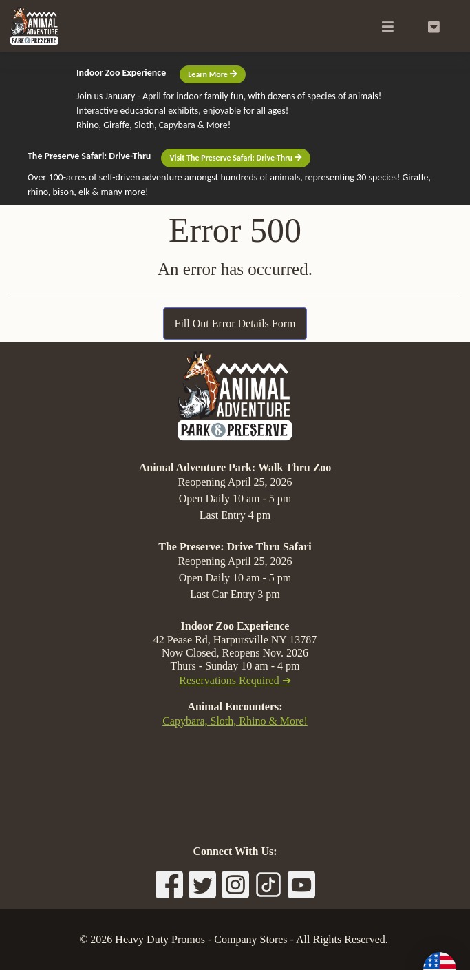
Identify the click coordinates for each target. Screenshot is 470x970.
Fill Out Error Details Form (235, 323)
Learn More (212, 74)
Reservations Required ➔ (234, 680)
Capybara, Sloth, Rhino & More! (235, 721)
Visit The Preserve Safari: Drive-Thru (235, 158)
